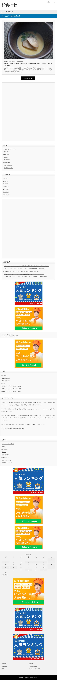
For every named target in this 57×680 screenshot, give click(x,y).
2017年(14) (5, 189)
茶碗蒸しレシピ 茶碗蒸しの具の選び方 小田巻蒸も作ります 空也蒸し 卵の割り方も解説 (28, 64)
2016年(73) (5, 191)
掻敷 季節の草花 (8, 165)
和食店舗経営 (7, 159)
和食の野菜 (6, 154)
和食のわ (27, 677)
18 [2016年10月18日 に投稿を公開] (13, 567)
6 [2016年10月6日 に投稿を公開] (28, 562)
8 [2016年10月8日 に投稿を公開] (43, 562)
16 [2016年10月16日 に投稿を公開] (51, 564)
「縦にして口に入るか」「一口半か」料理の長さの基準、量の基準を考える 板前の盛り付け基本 (26, 266)
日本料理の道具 (33, 666)
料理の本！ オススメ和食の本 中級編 (11, 388)
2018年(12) (5, 186)
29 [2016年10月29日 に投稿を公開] (43, 570)
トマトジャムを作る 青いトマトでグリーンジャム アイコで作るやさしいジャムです (24, 268)
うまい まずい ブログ (9, 149)
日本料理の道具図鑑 (8, 168)
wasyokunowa (20, 61)
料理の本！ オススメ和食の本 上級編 (11, 391)
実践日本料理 (7, 162)
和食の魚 (6, 157)
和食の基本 (12, 61)
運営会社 (4, 375)
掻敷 (3, 669)
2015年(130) (6, 194)
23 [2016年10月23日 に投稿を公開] (51, 567)
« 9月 (3, 574)
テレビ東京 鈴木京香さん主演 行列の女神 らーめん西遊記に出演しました (22, 271)
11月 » (6, 574)
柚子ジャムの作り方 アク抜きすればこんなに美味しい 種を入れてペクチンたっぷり (24, 274)
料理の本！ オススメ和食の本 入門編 (11, 386)
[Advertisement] (17, 112)
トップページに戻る (28, 78)
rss (48, 2)
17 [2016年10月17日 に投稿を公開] (5, 567)
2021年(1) (5, 178)
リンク (3, 383)
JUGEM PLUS (15, 335)
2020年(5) (5, 181)
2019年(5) (5, 183)
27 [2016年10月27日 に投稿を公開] (28, 570)
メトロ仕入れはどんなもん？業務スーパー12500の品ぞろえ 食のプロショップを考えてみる (25, 276)
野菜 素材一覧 (6, 380)
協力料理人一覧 (6, 378)
